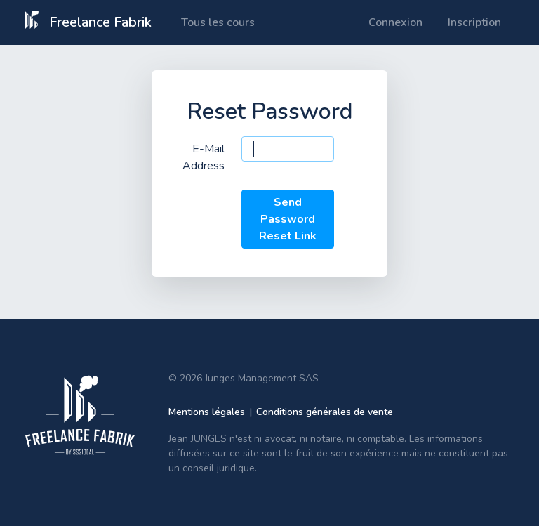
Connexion (395, 22)
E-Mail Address (203, 157)
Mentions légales (206, 412)
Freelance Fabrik (88, 21)
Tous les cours (218, 22)
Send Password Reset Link (288, 219)
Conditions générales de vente (324, 412)
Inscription (474, 22)
